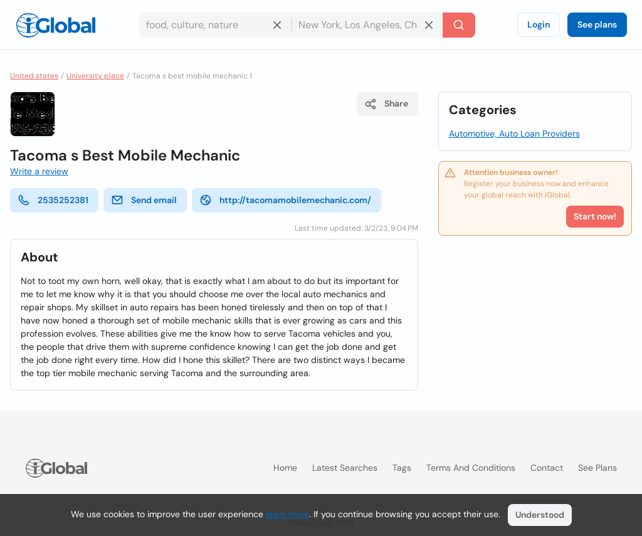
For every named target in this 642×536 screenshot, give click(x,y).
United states (34, 76)
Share (386, 104)
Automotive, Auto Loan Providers (514, 133)
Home (285, 467)
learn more (287, 514)
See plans (597, 24)
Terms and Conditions (470, 467)
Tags (401, 467)
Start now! (595, 216)
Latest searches (344, 467)
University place (95, 76)
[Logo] (56, 25)
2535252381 (53, 200)
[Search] (459, 25)
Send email (144, 200)
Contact (546, 467)
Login (538, 24)
